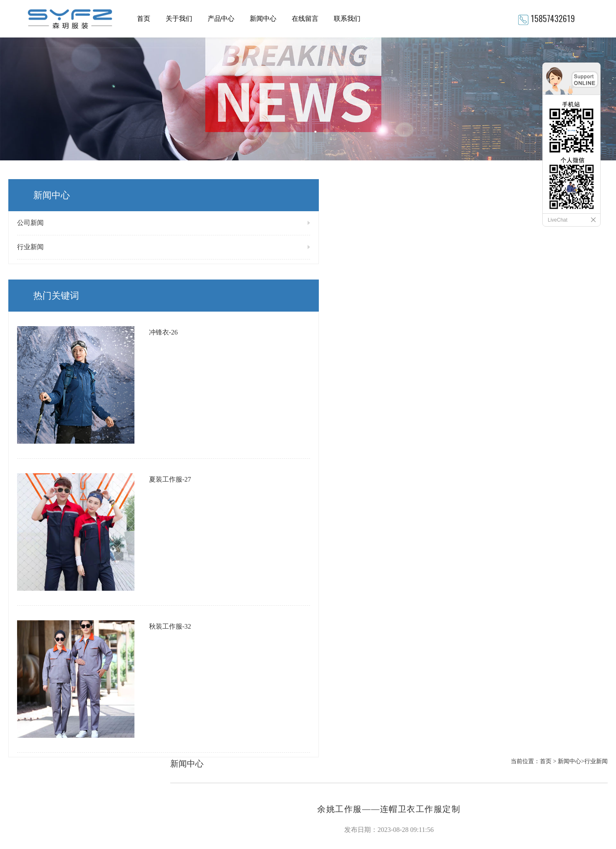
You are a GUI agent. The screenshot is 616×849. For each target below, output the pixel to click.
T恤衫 (198, 694)
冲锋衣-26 (86, 315)
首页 (143, 18)
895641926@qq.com (345, 719)
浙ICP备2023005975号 (290, 808)
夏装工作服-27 (93, 376)
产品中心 (221, 18)
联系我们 (347, 18)
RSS (313, 786)
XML (329, 786)
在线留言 (305, 18)
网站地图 (292, 786)
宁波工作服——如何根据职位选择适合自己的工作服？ (246, 592)
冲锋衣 (199, 707)
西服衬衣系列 (208, 747)
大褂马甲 (202, 721)
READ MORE (23, 754)
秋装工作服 (205, 734)
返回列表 (596, 597)
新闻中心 (263, 18)
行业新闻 (30, 246)
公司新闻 (30, 222)
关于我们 (179, 18)
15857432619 (553, 18)
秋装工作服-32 (93, 438)
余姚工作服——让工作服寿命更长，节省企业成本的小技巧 (251, 579)
